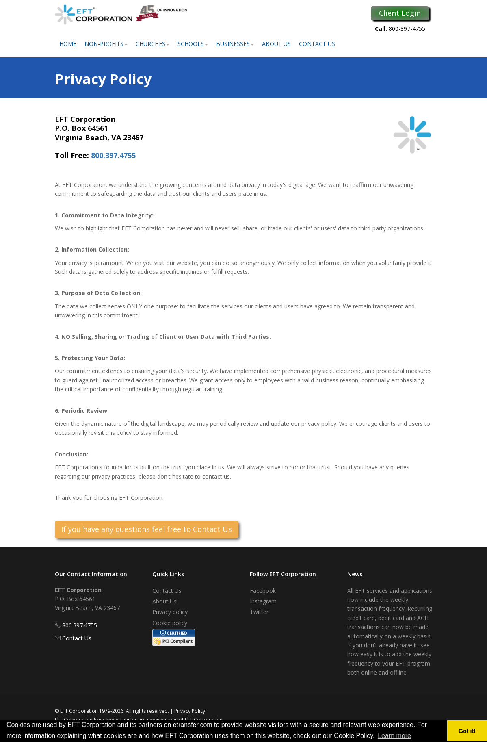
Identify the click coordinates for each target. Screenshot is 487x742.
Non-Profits (106, 44)
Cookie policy (169, 623)
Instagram (263, 601)
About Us (276, 44)
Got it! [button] (467, 731)
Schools (192, 44)
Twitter (259, 612)
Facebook (263, 590)
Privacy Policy (189, 710)
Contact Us (317, 44)
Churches (152, 44)
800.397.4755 (113, 155)
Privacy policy (170, 612)
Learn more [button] (394, 735)
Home (67, 44)
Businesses (235, 44)
